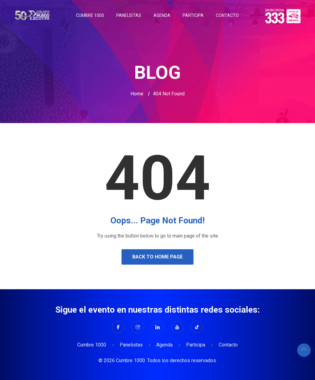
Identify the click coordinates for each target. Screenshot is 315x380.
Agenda (162, 15)
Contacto (227, 15)
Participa (193, 15)
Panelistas (128, 15)
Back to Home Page (157, 257)
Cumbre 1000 (90, 15)
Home (136, 94)
